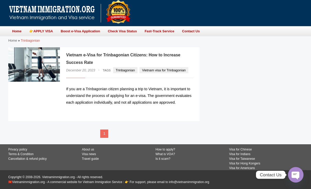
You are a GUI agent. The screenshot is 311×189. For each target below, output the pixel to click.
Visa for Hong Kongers (244, 163)
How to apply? (165, 149)
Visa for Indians (240, 154)
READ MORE (178, 113)
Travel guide (90, 159)
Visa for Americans (242, 168)
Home (12, 40)
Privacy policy (17, 149)
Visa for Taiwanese (242, 159)
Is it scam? (163, 159)
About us (88, 149)
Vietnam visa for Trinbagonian (164, 70)
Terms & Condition (21, 154)
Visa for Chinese (240, 149)
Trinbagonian (125, 70)
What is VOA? (165, 154)
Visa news (89, 154)
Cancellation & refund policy (27, 159)
